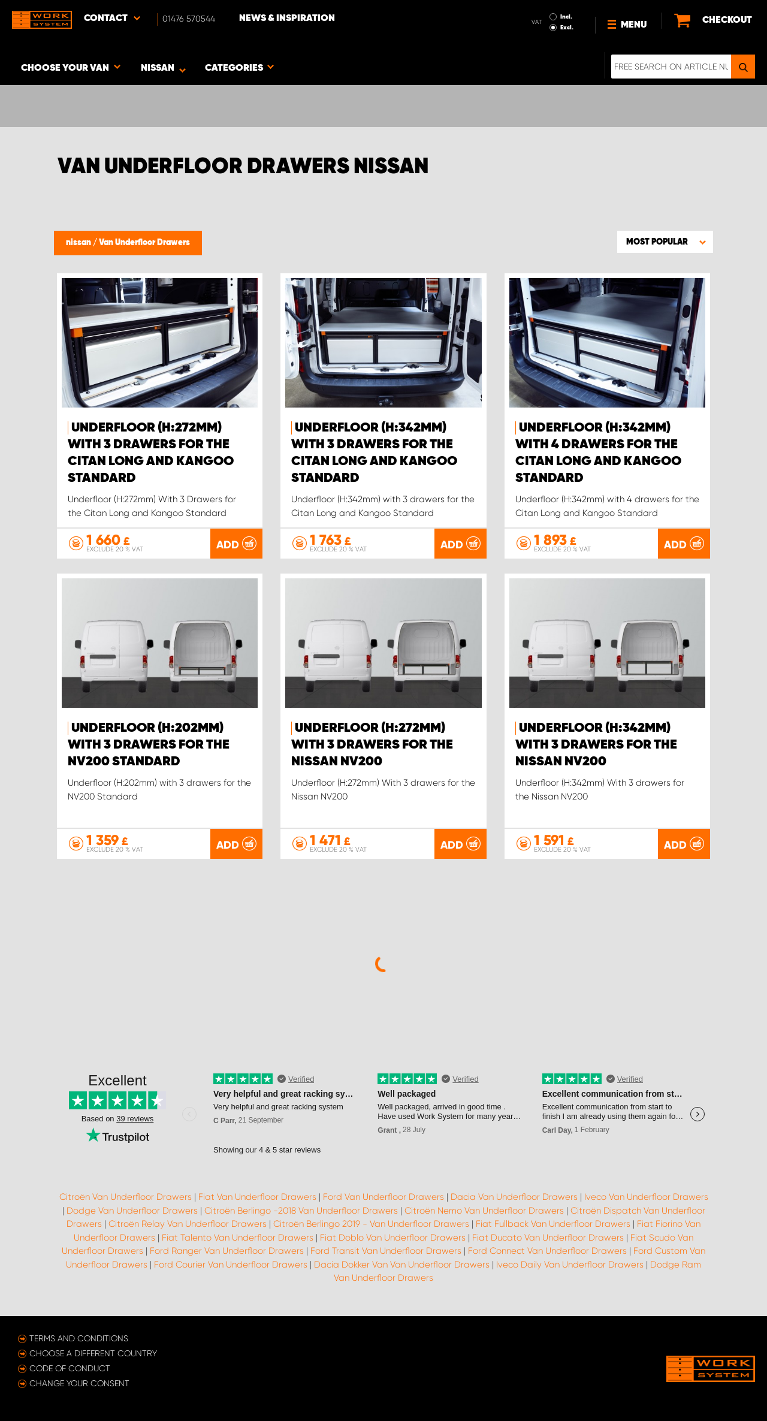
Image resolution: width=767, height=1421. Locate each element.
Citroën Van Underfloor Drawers (125, 1196)
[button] (665, 241)
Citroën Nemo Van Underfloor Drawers (484, 1210)
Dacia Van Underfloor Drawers (514, 1196)
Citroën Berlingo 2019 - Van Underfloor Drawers (371, 1223)
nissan (79, 243)
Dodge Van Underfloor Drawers (132, 1210)
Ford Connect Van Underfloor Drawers (547, 1250)
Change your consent (79, 1383)
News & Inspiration (287, 18)
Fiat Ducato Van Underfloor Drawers (548, 1237)
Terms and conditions (78, 1338)
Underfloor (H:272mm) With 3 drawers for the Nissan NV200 (372, 745)
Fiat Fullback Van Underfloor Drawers (553, 1223)
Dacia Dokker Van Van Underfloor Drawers (402, 1264)
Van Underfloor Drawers (144, 243)
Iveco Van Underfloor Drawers (646, 1196)
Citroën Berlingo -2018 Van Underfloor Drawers (301, 1210)
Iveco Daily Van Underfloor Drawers (570, 1264)
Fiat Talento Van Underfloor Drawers (237, 1237)
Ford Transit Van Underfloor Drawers (385, 1250)
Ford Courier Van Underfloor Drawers (230, 1264)
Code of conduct (69, 1368)
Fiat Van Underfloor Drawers (257, 1196)
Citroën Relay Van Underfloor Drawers (187, 1223)
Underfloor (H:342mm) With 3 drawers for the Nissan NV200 (596, 745)
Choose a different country (93, 1353)
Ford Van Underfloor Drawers (383, 1196)
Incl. (566, 17)
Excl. (566, 28)
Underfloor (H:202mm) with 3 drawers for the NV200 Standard (149, 745)
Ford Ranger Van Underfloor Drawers (227, 1250)
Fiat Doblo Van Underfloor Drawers (393, 1237)
